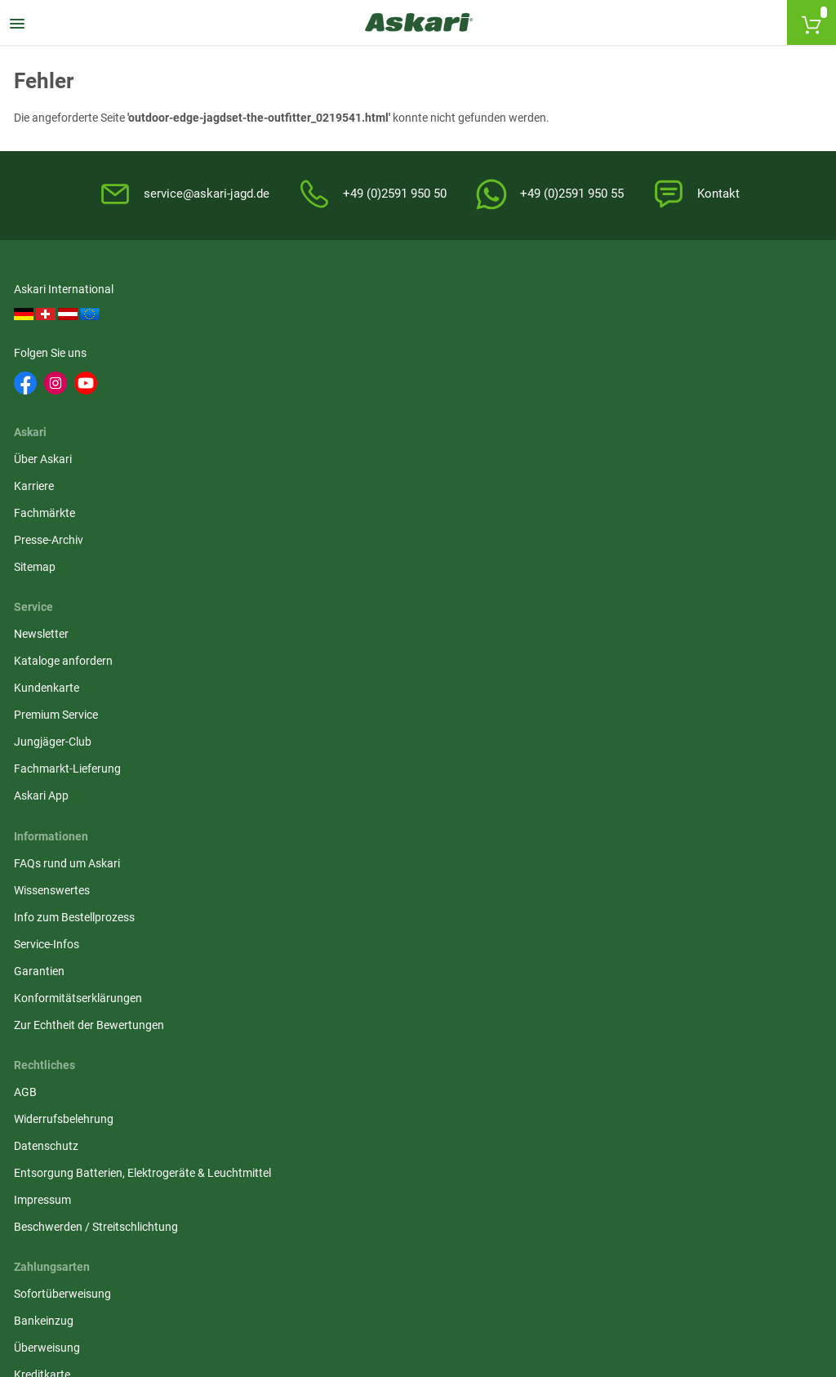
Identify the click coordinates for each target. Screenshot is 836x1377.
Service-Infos (49, 619)
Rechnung (590, 673)
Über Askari (320, 313)
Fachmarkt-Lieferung (618, 448)
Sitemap (311, 421)
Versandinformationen (203, 1288)
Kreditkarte (593, 619)
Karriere (311, 340)
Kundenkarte (597, 367)
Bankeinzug (595, 566)
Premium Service (607, 394)
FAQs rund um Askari (69, 539)
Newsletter (592, 313)
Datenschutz (323, 592)
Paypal (582, 646)
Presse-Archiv (325, 394)
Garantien (41, 646)
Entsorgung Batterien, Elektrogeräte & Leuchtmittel (386, 628)
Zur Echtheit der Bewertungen (91, 700)
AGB (302, 539)
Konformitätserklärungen (80, 673)
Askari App (592, 475)
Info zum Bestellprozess (76, 592)
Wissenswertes (54, 566)
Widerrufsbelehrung (340, 566)
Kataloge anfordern (614, 340)
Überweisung (598, 592)
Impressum (319, 664)
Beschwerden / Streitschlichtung (373, 690)
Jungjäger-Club (604, 421)
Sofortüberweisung (613, 539)
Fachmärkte (321, 367)
